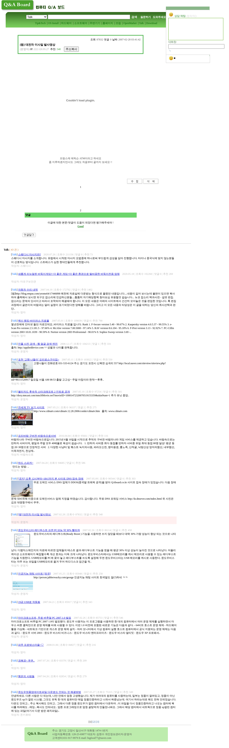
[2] (94, 721)
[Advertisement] (68, 169)
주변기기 (95, 23)
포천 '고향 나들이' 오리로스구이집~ (38, 359)
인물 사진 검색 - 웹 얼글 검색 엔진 (38, 343)
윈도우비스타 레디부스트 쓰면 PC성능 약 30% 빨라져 (49, 530)
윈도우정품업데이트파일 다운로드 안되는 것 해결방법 (49, 692)
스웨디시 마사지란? (29, 254)
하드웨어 (66, 23)
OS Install (53, 23)
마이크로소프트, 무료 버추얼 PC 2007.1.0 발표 (44, 617)
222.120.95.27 (41, 49)
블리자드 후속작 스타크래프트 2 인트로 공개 (44, 391)
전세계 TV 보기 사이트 (31, 407)
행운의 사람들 (26, 676)
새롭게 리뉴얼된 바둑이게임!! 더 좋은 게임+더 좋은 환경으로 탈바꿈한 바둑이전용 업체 (69, 273)
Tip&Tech (40, 23)
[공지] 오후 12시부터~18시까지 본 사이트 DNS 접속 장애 (51, 478)
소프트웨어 (80, 23)
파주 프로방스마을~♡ (31, 644)
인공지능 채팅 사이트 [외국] (34, 573)
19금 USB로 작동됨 (29, 602)
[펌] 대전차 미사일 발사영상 (34, 514)
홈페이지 (108, 23)
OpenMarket (130, 23)
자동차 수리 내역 (28, 289)
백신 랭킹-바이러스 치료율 (33, 320)
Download (151, 23)
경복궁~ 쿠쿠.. (26, 660)
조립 (118, 23)
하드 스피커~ (25, 462)
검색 (134, 17)
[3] (97, 721)
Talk (141, 23)
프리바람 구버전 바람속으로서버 (37, 435)
